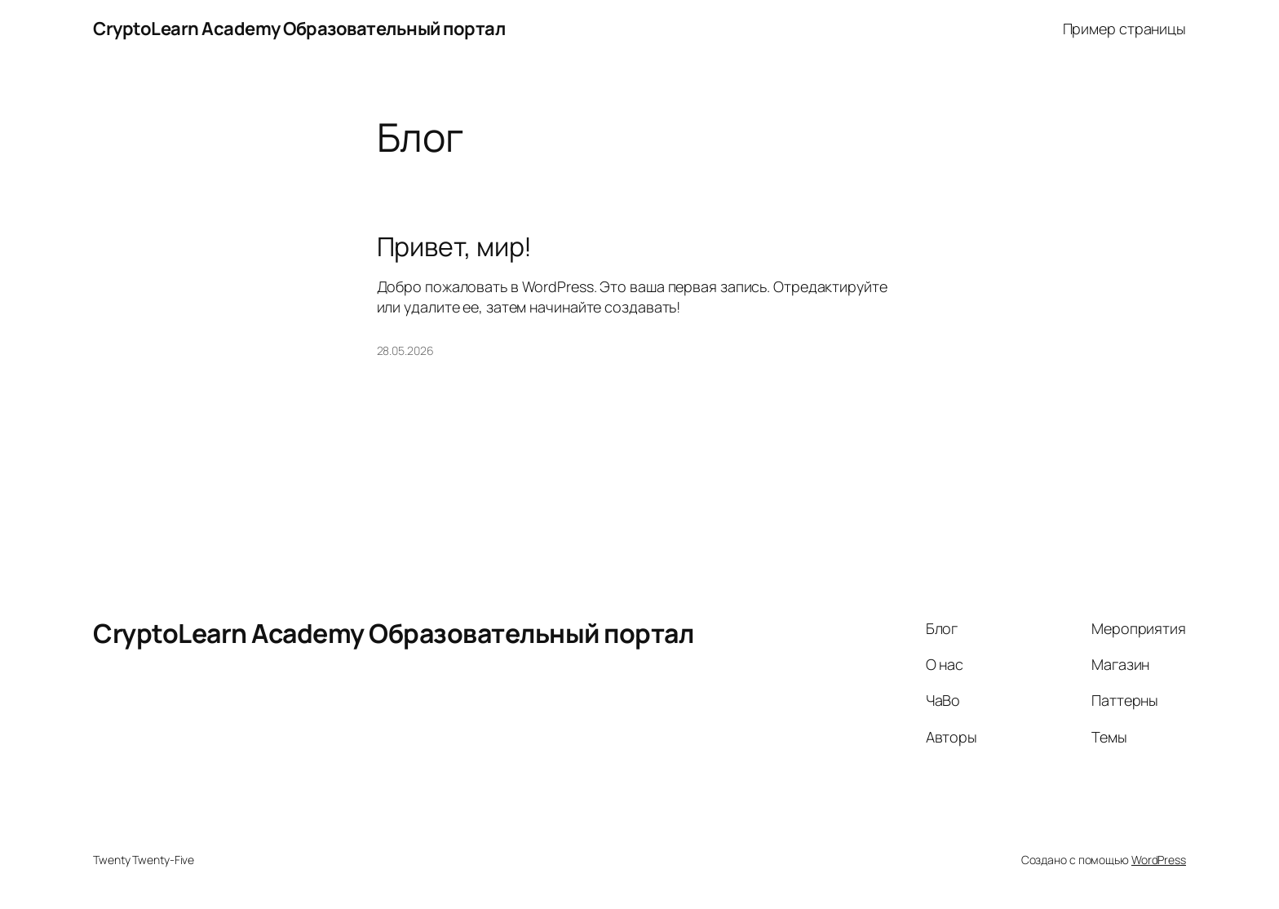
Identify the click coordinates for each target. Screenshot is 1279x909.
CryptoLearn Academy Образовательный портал (299, 28)
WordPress (1158, 859)
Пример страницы (1125, 28)
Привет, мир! (455, 246)
